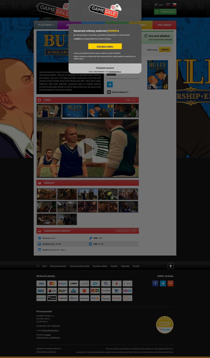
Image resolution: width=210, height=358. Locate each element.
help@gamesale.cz (115, 72)
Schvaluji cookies (105, 46)
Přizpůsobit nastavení (105, 67)
